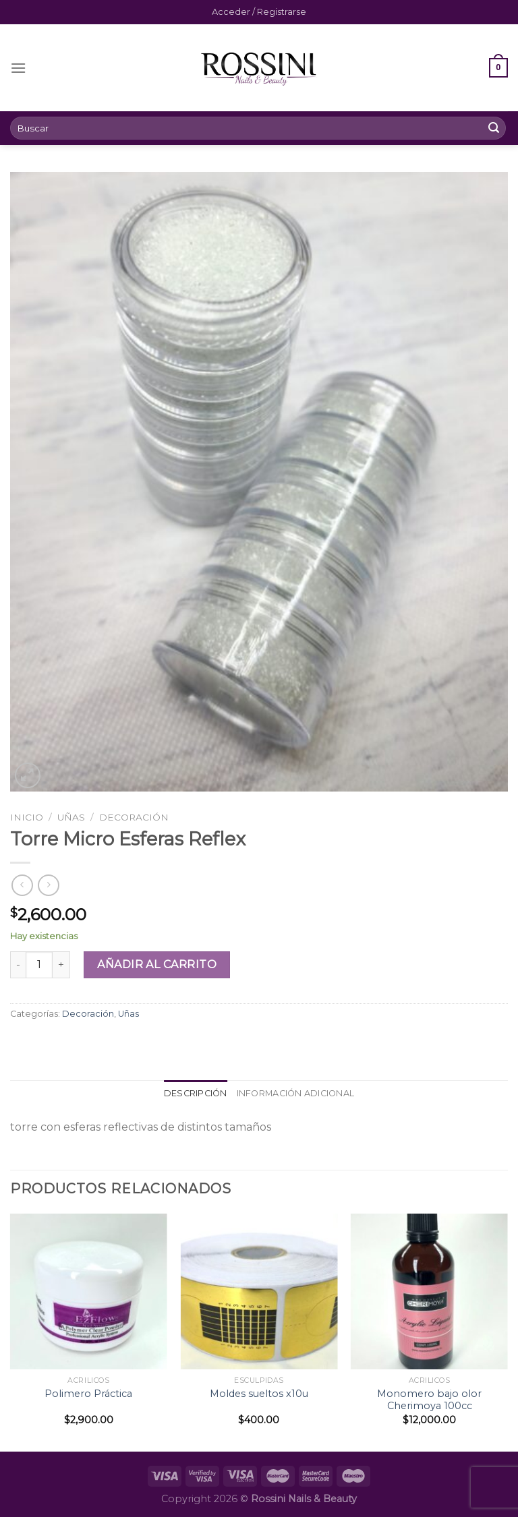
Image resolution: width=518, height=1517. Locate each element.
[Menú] (18, 67)
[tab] (195, 1093)
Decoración (134, 817)
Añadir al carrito (157, 964)
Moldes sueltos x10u (259, 1394)
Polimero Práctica (88, 1394)
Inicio (26, 817)
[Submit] (493, 128)
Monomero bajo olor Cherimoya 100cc (429, 1400)
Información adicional (295, 1093)
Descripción (195, 1093)
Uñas (71, 817)
